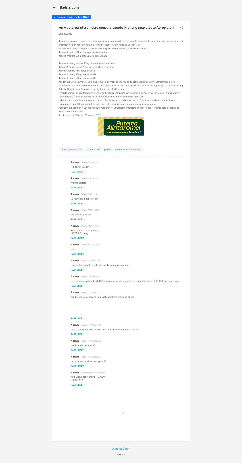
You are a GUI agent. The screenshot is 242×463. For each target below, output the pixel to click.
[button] (182, 28)
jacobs (107, 149)
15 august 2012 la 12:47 (91, 292)
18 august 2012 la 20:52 (91, 341)
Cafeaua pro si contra (71, 149)
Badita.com (69, 7)
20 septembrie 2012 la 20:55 (93, 373)
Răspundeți (77, 171)
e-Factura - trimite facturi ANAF (71, 17)
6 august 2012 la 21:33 (90, 260)
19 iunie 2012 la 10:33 (90, 162)
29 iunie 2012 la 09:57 (90, 210)
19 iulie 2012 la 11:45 (90, 245)
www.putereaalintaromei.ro (128, 149)
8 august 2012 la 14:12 (90, 276)
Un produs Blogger (121, 448)
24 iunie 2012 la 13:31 (90, 194)
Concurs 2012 (93, 149)
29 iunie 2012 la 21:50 (90, 226)
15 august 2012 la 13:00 (91, 325)
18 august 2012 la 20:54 (91, 357)
